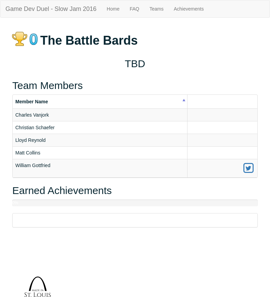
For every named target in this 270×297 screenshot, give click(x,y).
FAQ (134, 9)
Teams (156, 9)
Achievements (189, 9)
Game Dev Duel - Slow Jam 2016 (50, 8)
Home (113, 9)
